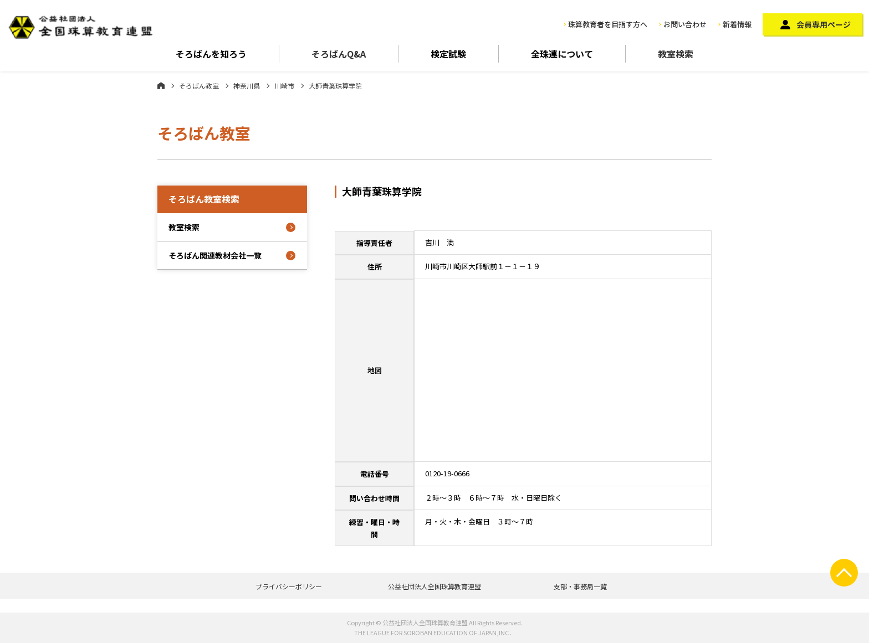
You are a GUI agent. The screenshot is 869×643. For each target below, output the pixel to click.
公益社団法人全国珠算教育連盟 (434, 586)
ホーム (161, 85)
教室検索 (675, 53)
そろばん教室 (199, 85)
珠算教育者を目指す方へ (607, 24)
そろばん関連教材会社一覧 (215, 255)
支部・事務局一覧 (580, 586)
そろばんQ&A (338, 53)
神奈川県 (246, 85)
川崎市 (284, 85)
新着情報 (737, 24)
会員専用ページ (823, 24)
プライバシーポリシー (288, 586)
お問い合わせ (685, 24)
